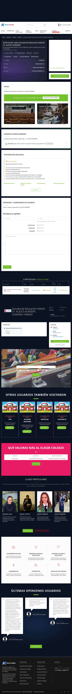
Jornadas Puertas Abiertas (26, 666)
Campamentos (10, 30)
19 (43, 225)
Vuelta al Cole (63, 290)
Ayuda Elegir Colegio (43, 31)
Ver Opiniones (36, 646)
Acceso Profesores (41, 675)
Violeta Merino (42, 514)
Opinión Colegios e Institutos (58, 554)
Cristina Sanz (7, 514)
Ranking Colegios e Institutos (36, 554)
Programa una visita (60, 344)
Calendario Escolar (21, 53)
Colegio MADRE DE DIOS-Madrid (39, 614)
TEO (9, 419)
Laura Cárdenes (60, 514)
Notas (36, 30)
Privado (40, 370)
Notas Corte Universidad (26, 678)
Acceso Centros (40, 666)
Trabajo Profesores (29, 31)
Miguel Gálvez (25, 514)
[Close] (66, 143)
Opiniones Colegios (41, 681)
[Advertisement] (36, 11)
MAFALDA (44, 419)
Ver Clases (27, 530)
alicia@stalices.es (57, 332)
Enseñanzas (34, 56)
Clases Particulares (19, 31)
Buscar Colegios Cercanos (58, 68)
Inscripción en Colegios (25, 669)
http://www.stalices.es (58, 336)
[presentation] (14, 260)
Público (22, 370)
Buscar (3, 30)
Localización (7, 56)
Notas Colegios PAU (24, 675)
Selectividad (47, 290)
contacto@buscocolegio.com (61, 670)
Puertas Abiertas (24, 56)
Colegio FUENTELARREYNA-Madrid (16, 639)
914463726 (55, 328)
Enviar (7, 267)
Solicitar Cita (50, 143)
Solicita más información (60, 76)
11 (41, 225)
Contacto (67, 30)
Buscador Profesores (42, 672)
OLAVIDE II (62, 419)
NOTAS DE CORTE (45, 107)
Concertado (31, 370)
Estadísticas (36, 571)
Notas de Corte (54, 290)
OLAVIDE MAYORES (27, 420)
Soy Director (36, 190)
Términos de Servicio (39, 691)
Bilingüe (49, 370)
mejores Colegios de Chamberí (51, 97)
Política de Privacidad (27, 691)
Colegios (56, 31)
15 (42, 225)
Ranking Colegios (41, 678)
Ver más (10, 427)
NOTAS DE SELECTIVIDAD (15, 107)
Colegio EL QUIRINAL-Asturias (62, 623)
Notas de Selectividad (58, 571)
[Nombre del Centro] (36, 367)
